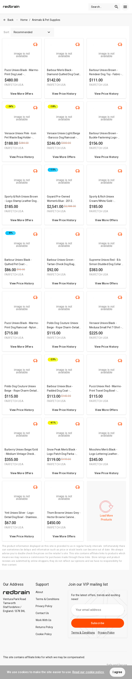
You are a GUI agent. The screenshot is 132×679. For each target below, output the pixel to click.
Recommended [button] (32, 32)
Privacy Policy (44, 606)
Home (24, 19)
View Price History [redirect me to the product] (64, 93)
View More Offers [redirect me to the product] (21, 93)
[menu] (125, 7)
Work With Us (44, 620)
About (39, 592)
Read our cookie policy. (88, 672)
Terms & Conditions (47, 599)
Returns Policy (44, 627)
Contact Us (42, 613)
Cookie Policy (44, 634)
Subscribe (97, 623)
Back (8, 20)
